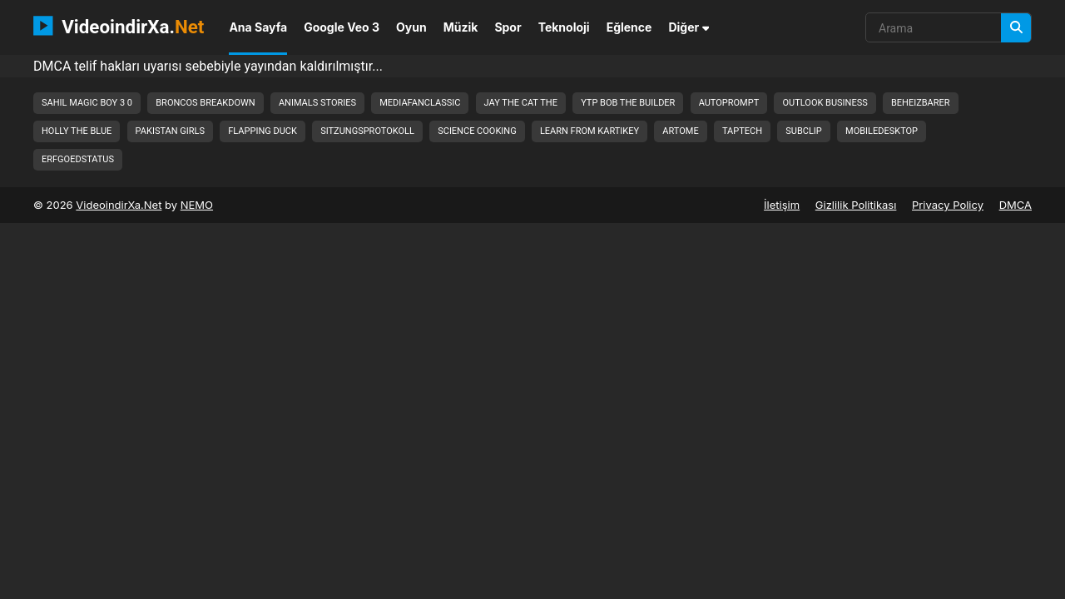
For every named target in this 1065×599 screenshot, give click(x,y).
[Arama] (1016, 27)
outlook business (824, 102)
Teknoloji (564, 27)
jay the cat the (520, 102)
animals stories (317, 102)
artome (680, 131)
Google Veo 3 (341, 27)
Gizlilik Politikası (856, 204)
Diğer (688, 27)
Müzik (460, 27)
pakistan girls (170, 131)
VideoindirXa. (118, 26)
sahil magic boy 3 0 (87, 102)
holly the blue (76, 131)
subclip (803, 131)
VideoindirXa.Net (118, 204)
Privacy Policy (947, 204)
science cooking (477, 131)
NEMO (197, 204)
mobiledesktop (881, 131)
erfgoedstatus (78, 159)
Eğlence (629, 27)
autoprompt (729, 102)
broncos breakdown (205, 102)
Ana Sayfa (258, 27)
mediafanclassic (419, 102)
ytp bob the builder (628, 102)
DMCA (1015, 204)
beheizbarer (920, 102)
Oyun (411, 27)
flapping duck (262, 131)
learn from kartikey (589, 131)
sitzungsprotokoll (367, 131)
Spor (507, 27)
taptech (742, 131)
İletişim (782, 204)
